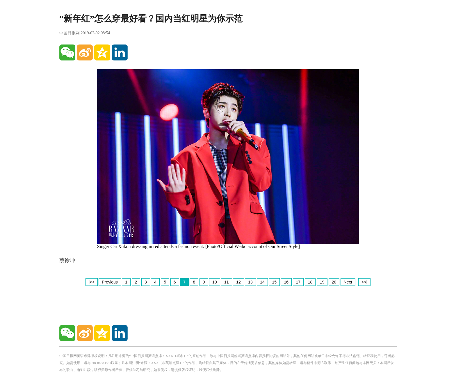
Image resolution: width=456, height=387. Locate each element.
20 (334, 282)
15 (274, 282)
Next (348, 282)
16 (286, 282)
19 (322, 282)
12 (238, 282)
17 (298, 282)
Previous (109, 282)
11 (226, 282)
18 (310, 282)
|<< (92, 282)
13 (250, 282)
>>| (364, 282)
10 (214, 282)
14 (262, 282)
